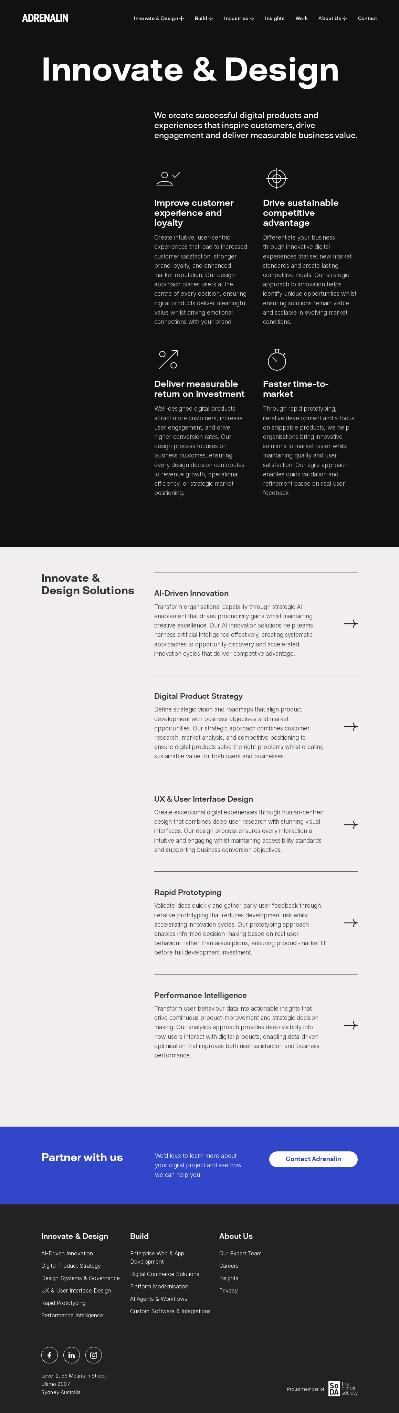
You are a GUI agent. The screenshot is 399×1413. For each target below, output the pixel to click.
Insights (228, 1278)
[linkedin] (71, 1355)
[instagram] (93, 1355)
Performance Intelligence (72, 1315)
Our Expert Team (240, 1253)
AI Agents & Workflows (158, 1298)
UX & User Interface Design (76, 1290)
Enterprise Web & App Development (157, 1257)
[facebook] (49, 1355)
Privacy (228, 1290)
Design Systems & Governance (80, 1278)
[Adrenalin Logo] (45, 18)
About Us (236, 1236)
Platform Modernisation (159, 1286)
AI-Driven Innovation (67, 1253)
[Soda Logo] (343, 1388)
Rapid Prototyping (63, 1302)
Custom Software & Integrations (170, 1311)
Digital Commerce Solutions (164, 1273)
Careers (229, 1265)
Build (139, 1236)
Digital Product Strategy (71, 1265)
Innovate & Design (74, 1236)
